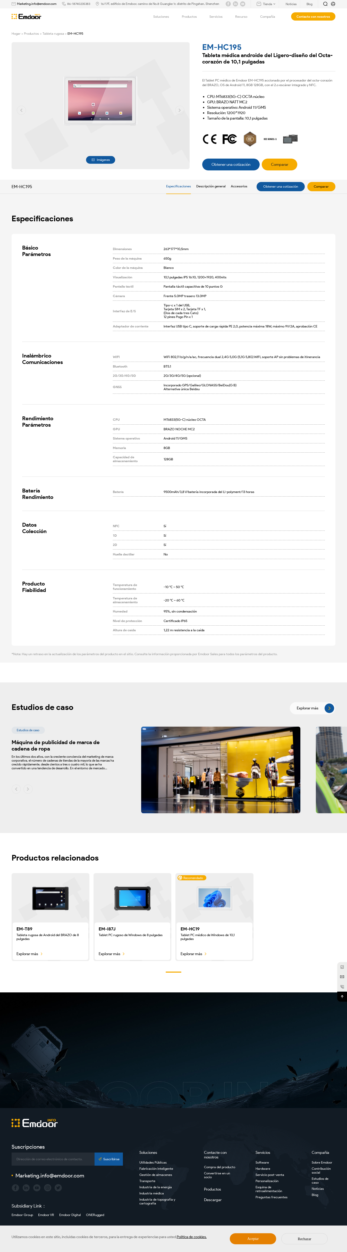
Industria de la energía (155, 1187)
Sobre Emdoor (322, 1162)
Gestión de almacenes (155, 1175)
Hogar (16, 33)
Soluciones (164, 16)
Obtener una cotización (280, 186)
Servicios (218, 16)
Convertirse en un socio (217, 1175)
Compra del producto (219, 1167)
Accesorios (239, 186)
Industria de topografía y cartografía (157, 1201)
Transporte (147, 1181)
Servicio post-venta (270, 1175)
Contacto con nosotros (313, 17)
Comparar (321, 186)
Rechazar (304, 1239)
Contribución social (321, 1170)
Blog (315, 1195)
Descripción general (211, 186)
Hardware (263, 1169)
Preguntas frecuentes (271, 1197)
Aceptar (253, 1239)
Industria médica (151, 1193)
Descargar (213, 1200)
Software (262, 1162)
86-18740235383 (78, 4)
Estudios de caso (320, 1180)
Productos (192, 16)
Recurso (244, 16)
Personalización (267, 1181)
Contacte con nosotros (215, 1154)
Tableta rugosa (53, 33)
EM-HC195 (75, 33)
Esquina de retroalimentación (269, 1189)
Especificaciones (178, 186)
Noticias (318, 1189)
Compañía (270, 16)
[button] (21, 110)
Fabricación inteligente (156, 1169)
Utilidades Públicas (153, 1162)
